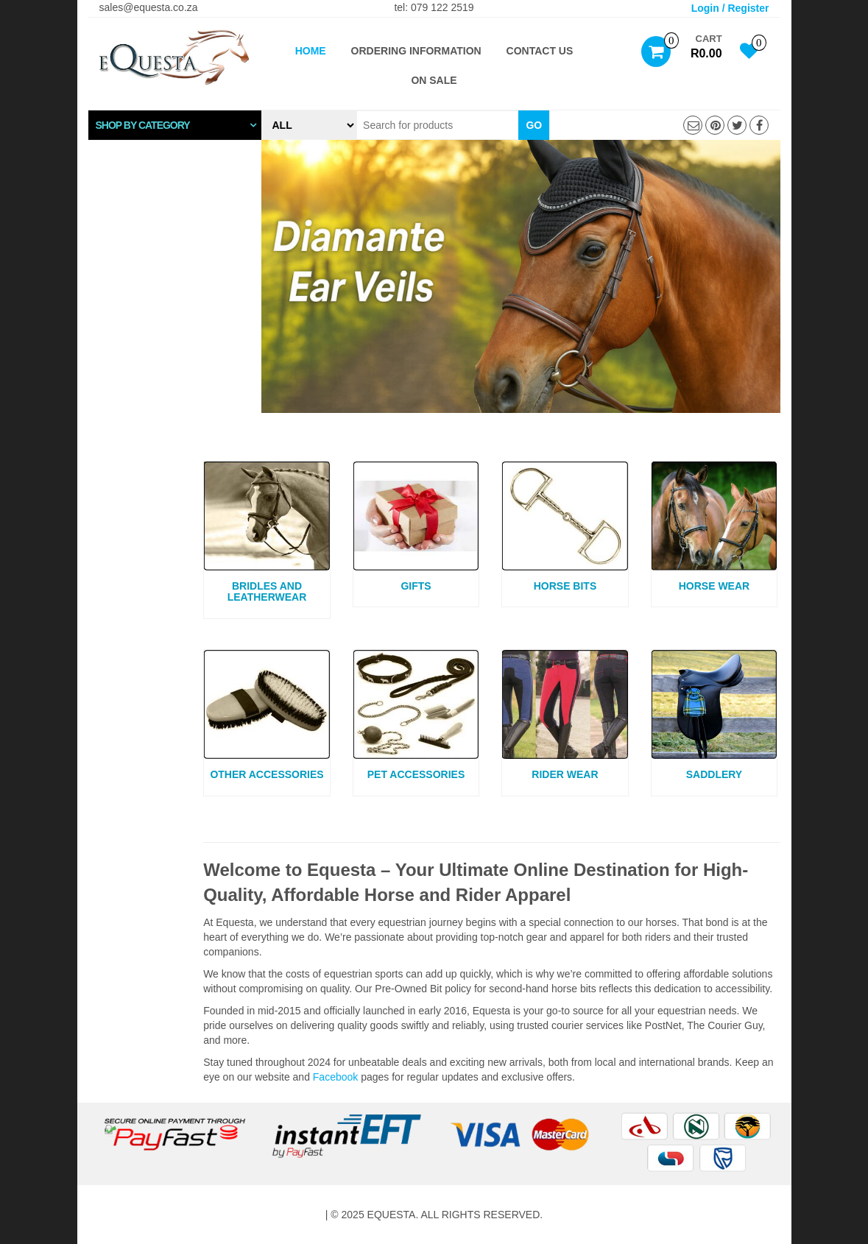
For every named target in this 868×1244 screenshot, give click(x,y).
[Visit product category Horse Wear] (714, 529)
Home (310, 51)
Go (534, 125)
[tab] (174, 125)
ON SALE (433, 80)
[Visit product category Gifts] (416, 529)
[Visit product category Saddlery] (714, 717)
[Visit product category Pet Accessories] (416, 717)
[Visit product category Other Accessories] (267, 717)
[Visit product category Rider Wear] (565, 717)
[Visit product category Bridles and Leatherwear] (267, 534)
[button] (174, 125)
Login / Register (730, 8)
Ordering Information (416, 51)
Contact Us (540, 51)
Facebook (335, 1077)
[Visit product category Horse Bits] (565, 529)
